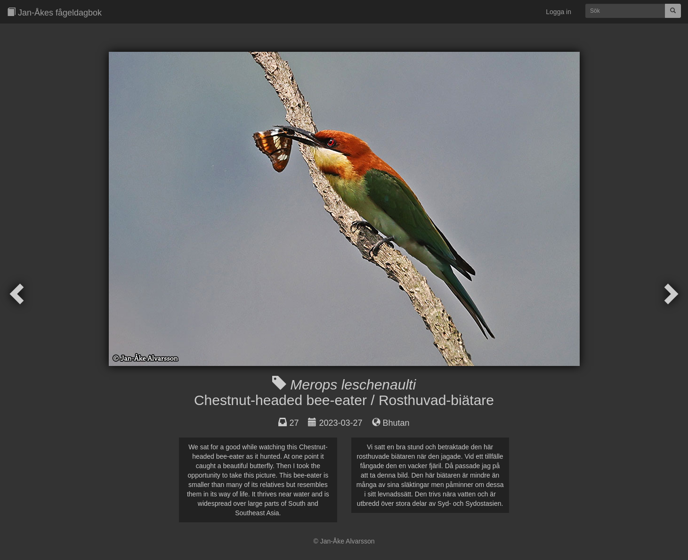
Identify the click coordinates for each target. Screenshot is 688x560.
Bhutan (396, 423)
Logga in (558, 12)
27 (294, 423)
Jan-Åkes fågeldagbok (54, 12)
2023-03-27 (340, 423)
